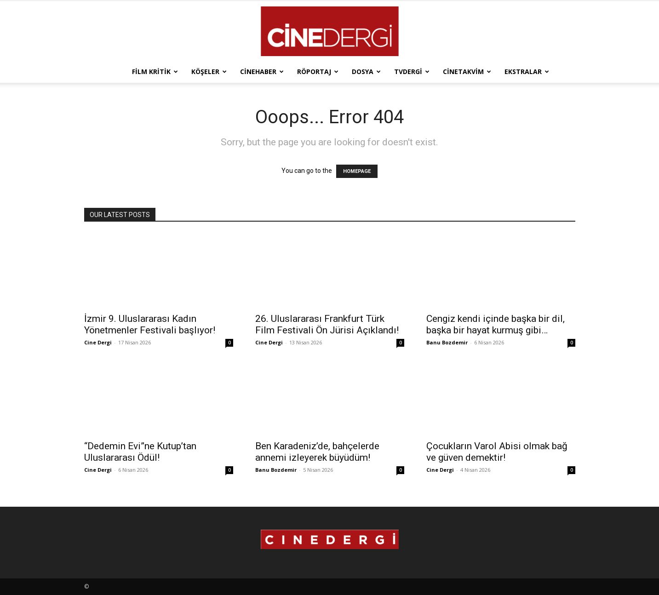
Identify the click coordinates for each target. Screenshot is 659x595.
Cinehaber (262, 71)
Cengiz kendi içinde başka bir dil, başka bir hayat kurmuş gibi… (495, 324)
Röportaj (317, 71)
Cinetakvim (467, 71)
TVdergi (412, 71)
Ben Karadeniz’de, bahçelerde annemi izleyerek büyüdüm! (317, 452)
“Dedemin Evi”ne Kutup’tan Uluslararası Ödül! (140, 452)
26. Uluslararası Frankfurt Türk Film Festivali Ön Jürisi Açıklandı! (327, 324)
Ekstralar (526, 71)
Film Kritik (155, 71)
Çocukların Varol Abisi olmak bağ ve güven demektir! (496, 452)
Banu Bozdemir (447, 342)
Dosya (366, 71)
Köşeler (209, 71)
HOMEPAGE (357, 171)
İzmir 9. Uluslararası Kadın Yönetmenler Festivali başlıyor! (149, 324)
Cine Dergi (98, 342)
